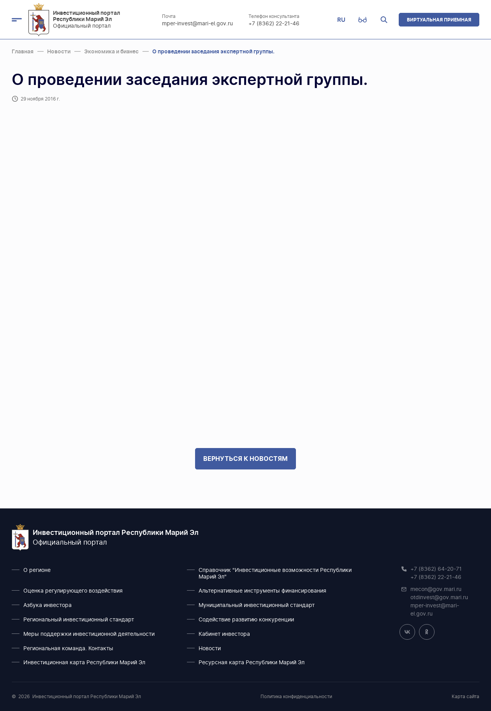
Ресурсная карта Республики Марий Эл (251, 662)
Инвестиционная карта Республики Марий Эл (84, 662)
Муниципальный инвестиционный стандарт (257, 605)
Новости (210, 648)
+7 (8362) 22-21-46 (274, 23)
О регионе (37, 570)
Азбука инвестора (47, 605)
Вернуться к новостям (245, 458)
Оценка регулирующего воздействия (73, 591)
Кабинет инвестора (224, 634)
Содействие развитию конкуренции (246, 620)
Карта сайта (465, 696)
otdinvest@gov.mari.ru (439, 597)
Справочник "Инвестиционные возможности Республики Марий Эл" (275, 574)
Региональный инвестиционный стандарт (78, 620)
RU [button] (341, 20)
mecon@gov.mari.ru (435, 589)
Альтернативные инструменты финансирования (262, 591)
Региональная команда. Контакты (68, 648)
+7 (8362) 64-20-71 (436, 569)
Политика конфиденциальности (296, 696)
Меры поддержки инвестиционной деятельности (89, 634)
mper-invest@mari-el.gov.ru (197, 23)
